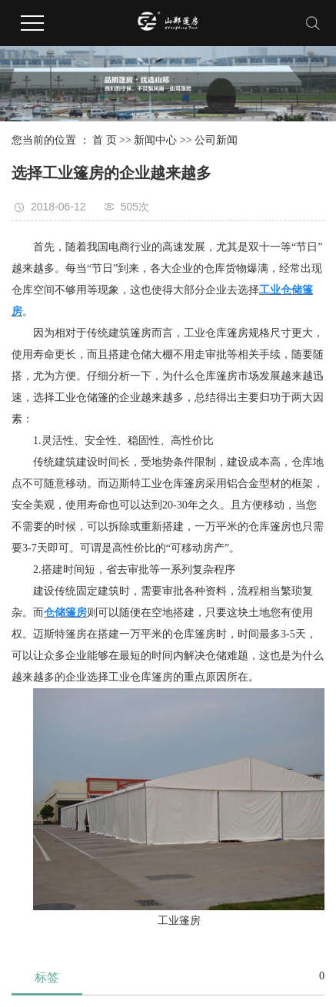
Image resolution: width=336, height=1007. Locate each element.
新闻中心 (155, 140)
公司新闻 (216, 140)
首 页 (104, 140)
